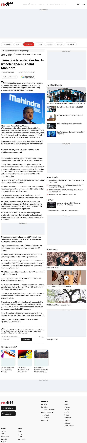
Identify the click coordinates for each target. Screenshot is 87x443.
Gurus (56, 4)
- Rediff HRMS (45, 415)
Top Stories (7, 44)
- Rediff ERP (44, 420)
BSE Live (3, 431)
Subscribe (26, 339)
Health (20, 431)
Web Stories (52, 249)
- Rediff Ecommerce (47, 412)
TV (59, 4)
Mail (28, 4)
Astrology (67, 423)
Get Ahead (68, 418)
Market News (5, 436)
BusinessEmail (50, 4)
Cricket (39, 44)
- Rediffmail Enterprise (48, 410)
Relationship (21, 439)
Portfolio (3, 442)
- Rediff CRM (45, 418)
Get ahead (70, 44)
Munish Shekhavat (8, 72)
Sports (59, 44)
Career (20, 436)
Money (41, 4)
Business (29, 44)
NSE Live (3, 434)
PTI (7, 328)
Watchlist (4, 439)
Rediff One (44, 407)
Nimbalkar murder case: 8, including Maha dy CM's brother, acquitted (66, 191)
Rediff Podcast (69, 426)
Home (25, 4)
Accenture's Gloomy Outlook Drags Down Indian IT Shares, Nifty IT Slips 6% (66, 186)
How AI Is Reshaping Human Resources (62, 194)
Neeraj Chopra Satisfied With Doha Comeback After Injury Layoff (66, 181)
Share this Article (9, 77)
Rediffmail (44, 404)
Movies (49, 44)
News (33, 4)
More (63, 4)
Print (41, 337)
